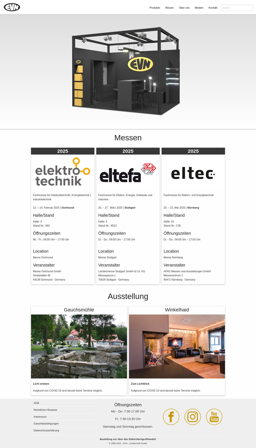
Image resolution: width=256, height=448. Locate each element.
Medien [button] (199, 7)
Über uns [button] (184, 7)
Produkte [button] (155, 7)
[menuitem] (12, 7)
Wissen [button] (169, 7)
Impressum (40, 416)
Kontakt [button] (213, 7)
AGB (36, 403)
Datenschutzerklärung (46, 430)
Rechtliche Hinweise (45, 410)
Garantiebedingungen (46, 423)
